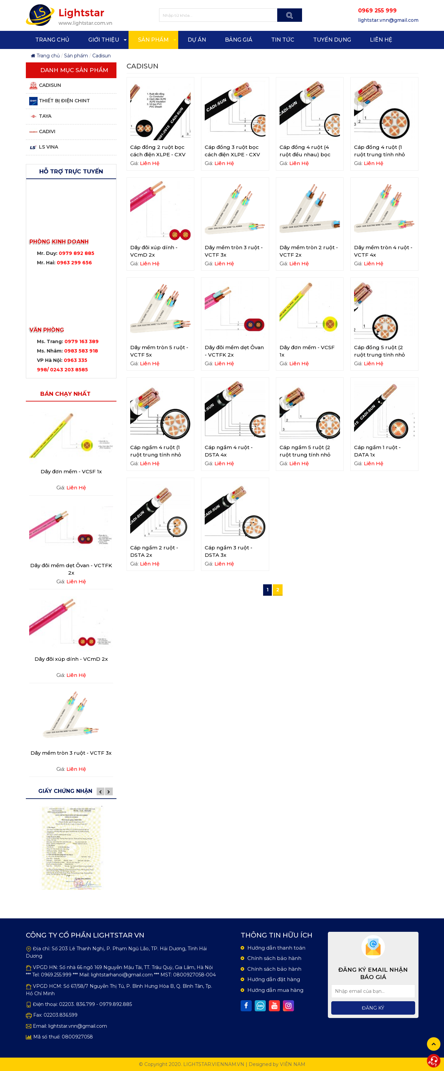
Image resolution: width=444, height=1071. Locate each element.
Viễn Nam (292, 1064)
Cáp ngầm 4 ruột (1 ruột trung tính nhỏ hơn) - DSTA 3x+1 (155, 454)
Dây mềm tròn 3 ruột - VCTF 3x (71, 753)
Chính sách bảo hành (274, 958)
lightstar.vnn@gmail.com (77, 1026)
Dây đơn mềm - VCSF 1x (71, 471)
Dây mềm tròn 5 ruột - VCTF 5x (159, 351)
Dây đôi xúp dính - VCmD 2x (71, 659)
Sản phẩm (76, 56)
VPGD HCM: (47, 986)
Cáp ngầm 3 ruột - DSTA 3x (228, 551)
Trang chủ (45, 56)
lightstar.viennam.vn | (215, 1064)
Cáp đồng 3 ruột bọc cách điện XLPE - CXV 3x (232, 154)
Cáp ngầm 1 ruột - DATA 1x (377, 451)
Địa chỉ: (41, 949)
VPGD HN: (45, 967)
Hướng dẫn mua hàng (275, 990)
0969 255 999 (377, 10)
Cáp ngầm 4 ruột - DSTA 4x (229, 451)
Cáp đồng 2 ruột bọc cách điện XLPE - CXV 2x (158, 154)
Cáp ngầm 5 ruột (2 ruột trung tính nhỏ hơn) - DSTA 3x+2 (305, 454)
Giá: (60, 487)
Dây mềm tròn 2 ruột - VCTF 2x (309, 251)
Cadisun (101, 56)
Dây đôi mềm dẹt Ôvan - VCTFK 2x (71, 569)
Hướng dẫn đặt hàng (273, 979)
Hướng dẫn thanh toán (276, 948)
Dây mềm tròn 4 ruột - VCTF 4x (383, 251)
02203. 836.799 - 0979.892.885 (95, 1004)
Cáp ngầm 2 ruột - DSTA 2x (154, 551)
